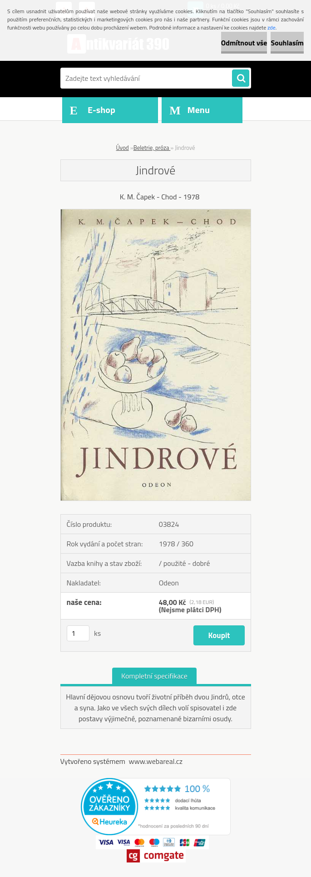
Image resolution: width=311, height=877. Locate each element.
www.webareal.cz (155, 761)
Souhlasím (287, 42)
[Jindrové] (156, 213)
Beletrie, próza (152, 147)
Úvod (122, 147)
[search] (240, 78)
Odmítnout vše (244, 42)
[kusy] (78, 633)
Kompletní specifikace (154, 675)
